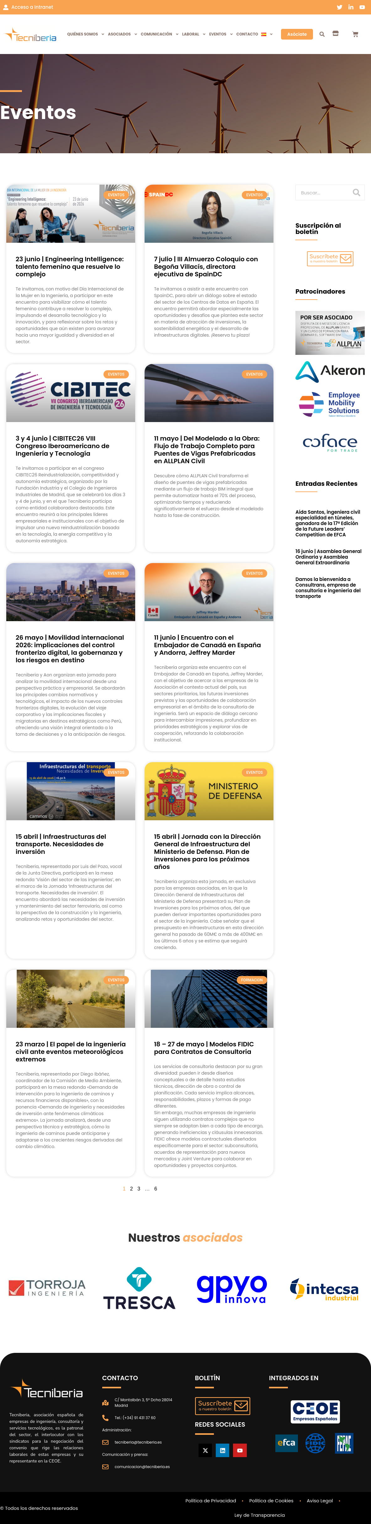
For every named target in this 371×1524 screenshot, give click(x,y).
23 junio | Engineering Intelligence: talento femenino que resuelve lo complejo (70, 267)
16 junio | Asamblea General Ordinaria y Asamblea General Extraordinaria (328, 557)
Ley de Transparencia (260, 1515)
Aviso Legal (320, 1500)
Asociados (123, 34)
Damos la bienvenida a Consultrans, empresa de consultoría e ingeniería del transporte (328, 587)
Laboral (194, 34)
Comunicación (160, 34)
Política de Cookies (271, 1500)
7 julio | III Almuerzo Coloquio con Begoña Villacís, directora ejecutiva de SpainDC (206, 267)
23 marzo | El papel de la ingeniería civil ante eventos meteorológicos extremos (71, 1052)
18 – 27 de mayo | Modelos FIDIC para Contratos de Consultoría (204, 1048)
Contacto (247, 34)
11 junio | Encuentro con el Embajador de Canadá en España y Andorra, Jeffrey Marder (207, 645)
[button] (322, 34)
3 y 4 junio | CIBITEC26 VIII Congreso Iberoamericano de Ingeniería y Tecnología (62, 446)
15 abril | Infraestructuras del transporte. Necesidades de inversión (61, 844)
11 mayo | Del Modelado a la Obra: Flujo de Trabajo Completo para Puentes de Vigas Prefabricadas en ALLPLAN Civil (207, 449)
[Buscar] (356, 192)
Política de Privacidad (210, 1500)
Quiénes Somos (86, 34)
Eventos (221, 34)
